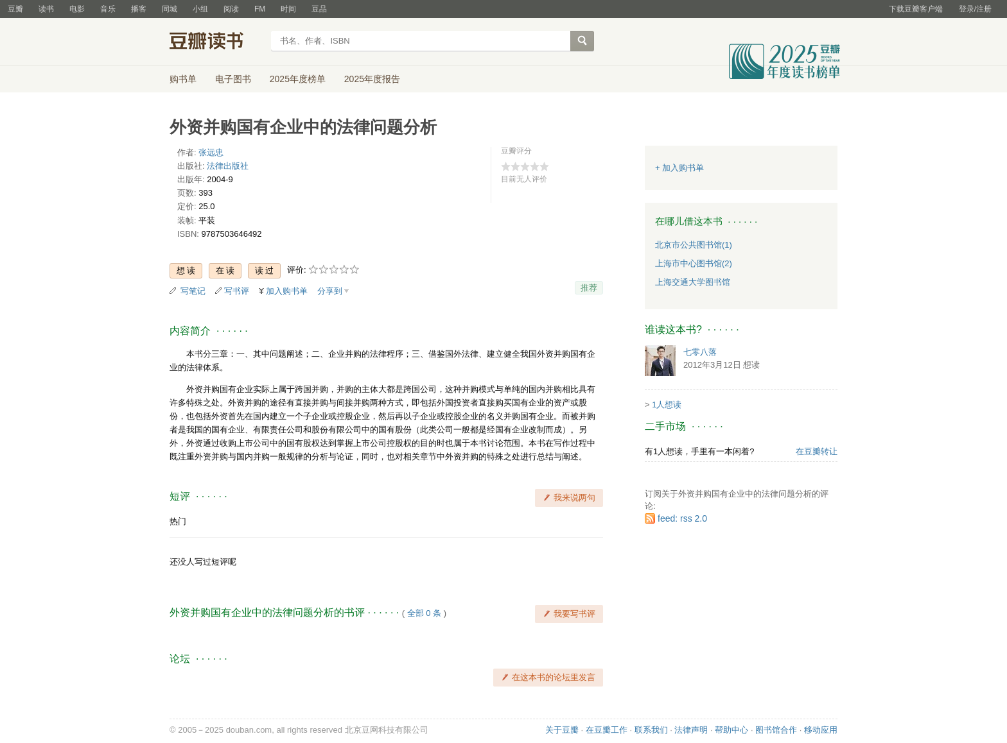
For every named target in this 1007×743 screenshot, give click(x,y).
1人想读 (666, 404)
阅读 (231, 8)
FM (259, 8)
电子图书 (233, 79)
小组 (200, 8)
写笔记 (193, 291)
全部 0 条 (424, 613)
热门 (178, 521)
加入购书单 (287, 291)
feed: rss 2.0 (682, 518)
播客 (138, 8)
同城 (169, 8)
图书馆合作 (776, 730)
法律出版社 (228, 166)
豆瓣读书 (216, 42)
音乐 (108, 8)
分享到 (329, 291)
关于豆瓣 (562, 730)
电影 (77, 8)
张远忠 (210, 152)
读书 (46, 8)
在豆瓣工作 (606, 730)
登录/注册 (975, 8)
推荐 (589, 288)
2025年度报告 (372, 79)
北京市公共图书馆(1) (693, 245)
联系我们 (651, 730)
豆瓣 (15, 8)
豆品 (319, 8)
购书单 (183, 79)
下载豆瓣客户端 (916, 8)
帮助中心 (731, 730)
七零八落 (700, 352)
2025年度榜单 (298, 79)
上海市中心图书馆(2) (693, 263)
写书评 (236, 291)
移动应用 (820, 730)
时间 (288, 8)
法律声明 (691, 730)
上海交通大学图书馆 (692, 282)
